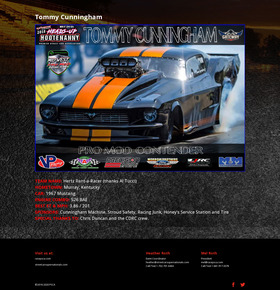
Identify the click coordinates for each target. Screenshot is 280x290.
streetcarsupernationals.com (51, 264)
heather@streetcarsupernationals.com (167, 262)
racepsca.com (43, 258)
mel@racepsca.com (212, 262)
